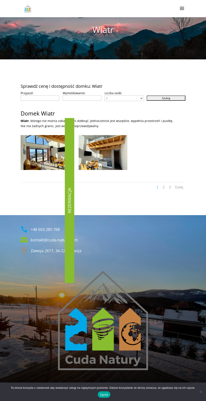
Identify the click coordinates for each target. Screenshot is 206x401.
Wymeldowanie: (74, 93)
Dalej (179, 187)
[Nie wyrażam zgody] (200, 392)
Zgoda (104, 394)
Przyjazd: (27, 93)
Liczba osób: (113, 93)
